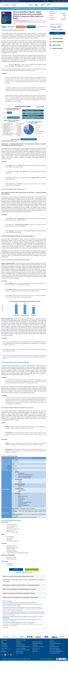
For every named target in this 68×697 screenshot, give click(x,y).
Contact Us (59, 1)
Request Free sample (57, 48)
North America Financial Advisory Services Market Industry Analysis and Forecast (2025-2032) (23, 617)
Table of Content (11, 26)
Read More (5, 627)
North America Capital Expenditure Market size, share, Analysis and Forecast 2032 (23, 612)
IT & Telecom (7, 8)
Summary (4, 26)
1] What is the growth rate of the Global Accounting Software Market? (18, 576)
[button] (19, 5)
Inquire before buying (57, 38)
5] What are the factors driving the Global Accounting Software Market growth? (20, 597)
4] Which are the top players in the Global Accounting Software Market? (19, 593)
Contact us (49, 5)
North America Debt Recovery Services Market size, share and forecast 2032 (22, 607)
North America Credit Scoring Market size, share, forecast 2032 (18, 622)
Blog (55, 1)
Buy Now (16, 569)
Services (31, 5)
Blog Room (36, 5)
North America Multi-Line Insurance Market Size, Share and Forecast (20, 602)
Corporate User (54, 29)
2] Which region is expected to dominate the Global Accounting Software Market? (21, 585)
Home (2, 8)
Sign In (65, 1)
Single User (53, 27)
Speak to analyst (56, 45)
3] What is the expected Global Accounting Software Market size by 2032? (19, 589)
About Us (42, 5)
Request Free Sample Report (28, 139)
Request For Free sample (32, 569)
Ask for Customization (57, 41)
